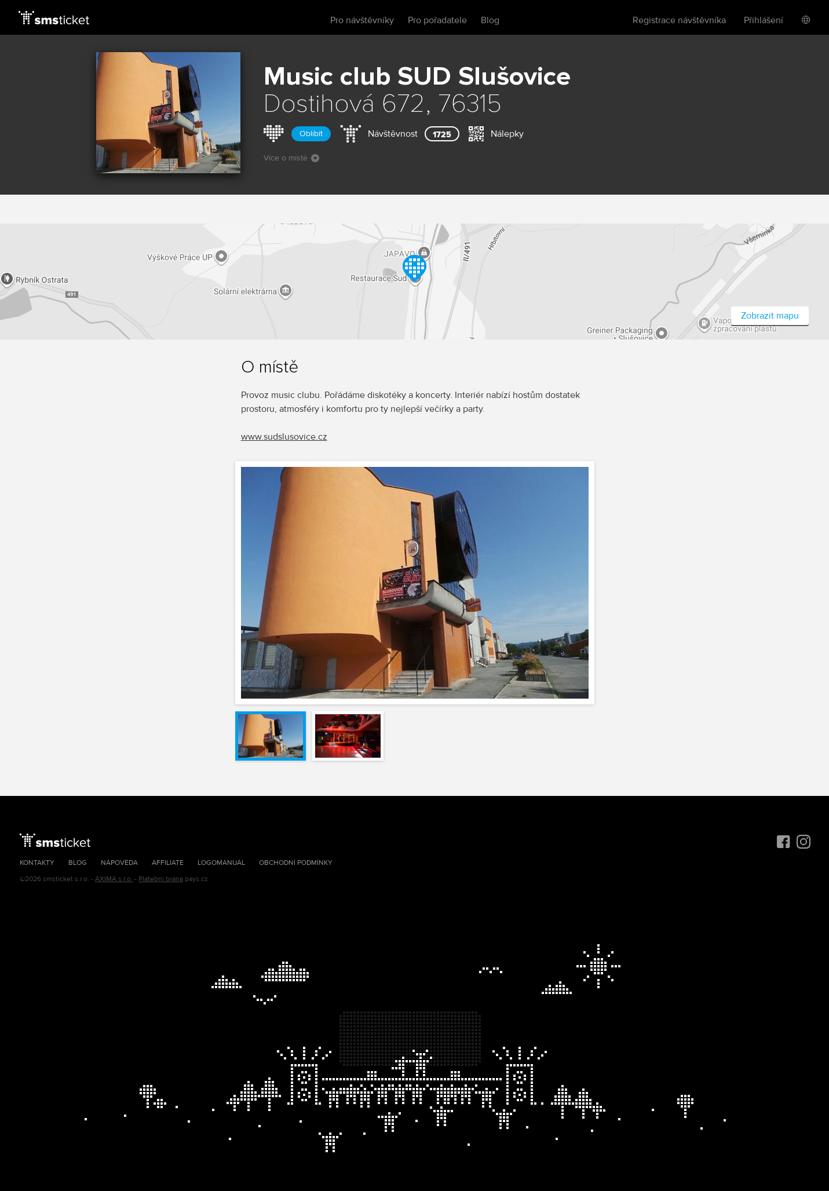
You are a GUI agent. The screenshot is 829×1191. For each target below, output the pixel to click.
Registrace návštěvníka (679, 20)
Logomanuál (221, 862)
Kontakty (37, 862)
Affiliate (168, 862)
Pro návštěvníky (362, 20)
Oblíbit (311, 133)
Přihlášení (763, 20)
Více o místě (291, 158)
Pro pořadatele (437, 20)
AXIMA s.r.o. (114, 879)
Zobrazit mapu (770, 316)
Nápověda (119, 862)
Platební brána (160, 879)
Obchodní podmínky (296, 862)
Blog (490, 20)
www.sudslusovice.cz (284, 437)
